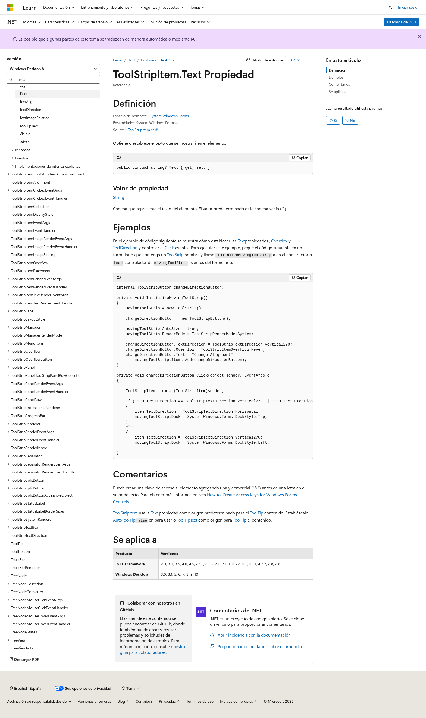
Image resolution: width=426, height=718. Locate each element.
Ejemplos (336, 77)
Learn (117, 60)
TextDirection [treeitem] (30, 109)
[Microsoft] (10, 7)
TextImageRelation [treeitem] (35, 117)
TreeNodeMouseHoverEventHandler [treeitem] (40, 623)
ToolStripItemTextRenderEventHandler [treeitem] (42, 303)
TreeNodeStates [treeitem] (24, 631)
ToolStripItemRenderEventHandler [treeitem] (39, 286)
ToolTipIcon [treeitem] (20, 551)
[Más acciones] (308, 60)
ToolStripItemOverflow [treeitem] (29, 262)
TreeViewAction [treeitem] (23, 648)
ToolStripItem (125, 513)
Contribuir (144, 701)
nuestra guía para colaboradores (152, 649)
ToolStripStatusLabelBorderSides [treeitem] (38, 511)
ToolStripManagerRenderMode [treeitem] (36, 335)
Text (241, 241)
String (118, 197)
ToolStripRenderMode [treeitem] (29, 447)
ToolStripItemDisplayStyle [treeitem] (32, 214)
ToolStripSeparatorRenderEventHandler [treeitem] (43, 471)
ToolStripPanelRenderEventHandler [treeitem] (39, 391)
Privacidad (167, 701)
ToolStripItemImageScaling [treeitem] (33, 254)
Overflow (280, 241)
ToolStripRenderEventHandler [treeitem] (35, 439)
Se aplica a (337, 91)
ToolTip (256, 513)
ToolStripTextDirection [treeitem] (29, 535)
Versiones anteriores (94, 701)
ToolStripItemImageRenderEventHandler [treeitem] (44, 246)
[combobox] (53, 68)
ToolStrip (175, 254)
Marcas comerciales (236, 701)
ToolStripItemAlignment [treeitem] (30, 182)
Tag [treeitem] (22, 85)
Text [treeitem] (23, 93)
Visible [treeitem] (25, 133)
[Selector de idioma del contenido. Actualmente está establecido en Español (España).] (26, 688)
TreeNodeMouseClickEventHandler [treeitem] (39, 607)
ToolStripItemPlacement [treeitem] (31, 270)
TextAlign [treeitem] (27, 101)
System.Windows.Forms (169, 115)
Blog (121, 701)
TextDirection (125, 247)
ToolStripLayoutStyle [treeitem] (28, 319)
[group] (213, 370)
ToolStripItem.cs (141, 129)
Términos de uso (200, 701)
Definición (337, 70)
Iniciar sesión (408, 7)
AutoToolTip (124, 520)
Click (169, 247)
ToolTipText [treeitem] (29, 125)
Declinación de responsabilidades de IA (39, 701)
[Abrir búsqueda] (390, 7)
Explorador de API (156, 60)
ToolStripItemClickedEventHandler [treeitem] (39, 198)
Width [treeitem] (25, 141)
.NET (131, 60)
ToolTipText (187, 520)
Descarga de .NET (401, 21)
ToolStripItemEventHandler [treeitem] (33, 230)
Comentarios (339, 84)
